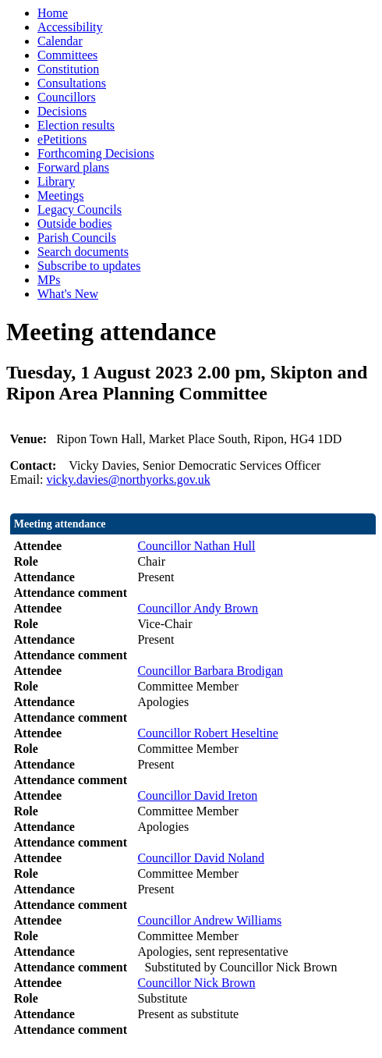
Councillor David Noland (200, 858)
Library (56, 181)
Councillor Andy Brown (197, 608)
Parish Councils (76, 237)
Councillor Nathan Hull (196, 545)
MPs (48, 279)
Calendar (60, 41)
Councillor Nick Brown (196, 982)
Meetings (60, 195)
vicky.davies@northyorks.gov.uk (128, 479)
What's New (67, 293)
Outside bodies (74, 223)
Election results (76, 125)
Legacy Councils (79, 209)
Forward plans (73, 167)
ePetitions (62, 139)
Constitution (68, 69)
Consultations (71, 83)
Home (52, 13)
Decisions (62, 111)
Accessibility (70, 27)
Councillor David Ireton (197, 795)
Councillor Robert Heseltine (207, 733)
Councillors (66, 97)
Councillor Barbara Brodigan (210, 670)
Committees (67, 55)
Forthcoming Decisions (95, 153)
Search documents (83, 251)
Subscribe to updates (88, 265)
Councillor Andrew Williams (209, 920)
